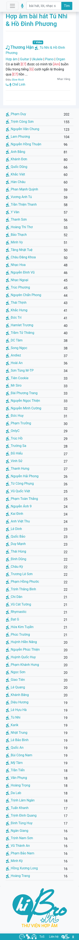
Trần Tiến (15, 770)
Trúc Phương (18, 287)
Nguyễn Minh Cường (23, 408)
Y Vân (12, 212)
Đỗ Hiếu (14, 453)
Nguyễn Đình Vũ (20, 272)
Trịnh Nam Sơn (19, 838)
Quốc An (15, 748)
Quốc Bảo (15, 536)
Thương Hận (20, 47)
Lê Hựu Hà (16, 710)
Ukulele (37, 59)
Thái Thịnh (16, 303)
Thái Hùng (16, 551)
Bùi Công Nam (19, 755)
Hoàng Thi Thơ (19, 227)
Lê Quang (15, 687)
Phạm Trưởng (18, 423)
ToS (41, 936)
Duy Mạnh (16, 544)
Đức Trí (13, 318)
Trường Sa (16, 446)
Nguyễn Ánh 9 (19, 506)
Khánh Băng (17, 695)
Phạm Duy (16, 114)
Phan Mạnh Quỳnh (22, 189)
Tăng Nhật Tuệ (19, 250)
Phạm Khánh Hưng (22, 665)
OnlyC (13, 431)
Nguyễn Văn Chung (22, 129)
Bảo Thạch (16, 235)
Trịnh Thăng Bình (21, 589)
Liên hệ (54, 936)
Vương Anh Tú (19, 197)
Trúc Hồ (14, 438)
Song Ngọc (16, 348)
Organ (60, 59)
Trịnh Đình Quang (21, 815)
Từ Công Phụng (20, 483)
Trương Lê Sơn (19, 574)
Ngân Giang (17, 831)
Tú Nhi (13, 717)
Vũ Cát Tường (18, 604)
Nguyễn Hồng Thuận (23, 144)
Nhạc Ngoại (17, 280)
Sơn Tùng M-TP (20, 370)
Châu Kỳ (14, 567)
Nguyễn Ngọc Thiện (23, 401)
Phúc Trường (18, 635)
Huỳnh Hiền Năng (21, 642)
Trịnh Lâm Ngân (20, 800)
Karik (12, 725)
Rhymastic (16, 612)
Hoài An (14, 363)
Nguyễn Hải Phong (22, 476)
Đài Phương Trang (21, 393)
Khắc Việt (15, 174)
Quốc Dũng (16, 167)
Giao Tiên (15, 680)
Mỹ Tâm (14, 763)
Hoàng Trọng (18, 785)
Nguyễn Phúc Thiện (23, 649)
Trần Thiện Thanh (21, 204)
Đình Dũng (16, 559)
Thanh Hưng (17, 469)
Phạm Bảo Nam (20, 853)
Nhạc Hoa (16, 265)
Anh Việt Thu (18, 521)
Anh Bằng (15, 152)
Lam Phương (18, 137)
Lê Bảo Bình (17, 740)
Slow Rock (18, 79)
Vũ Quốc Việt (18, 491)
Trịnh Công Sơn (20, 122)
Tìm (67, 6)
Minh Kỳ (14, 861)
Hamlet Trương (19, 325)
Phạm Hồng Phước (22, 582)
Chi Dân (14, 597)
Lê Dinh (14, 529)
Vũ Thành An (18, 846)
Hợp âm (11, 59)
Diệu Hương (17, 702)
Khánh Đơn (16, 159)
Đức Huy (15, 416)
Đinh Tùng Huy (19, 823)
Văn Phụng (16, 778)
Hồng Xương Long (22, 868)
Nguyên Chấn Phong (23, 295)
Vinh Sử (14, 461)
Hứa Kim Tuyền (19, 627)
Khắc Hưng (16, 310)
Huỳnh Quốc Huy (21, 657)
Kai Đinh (14, 514)
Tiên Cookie (17, 378)
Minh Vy (14, 242)
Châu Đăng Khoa (21, 257)
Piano (49, 59)
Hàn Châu (15, 182)
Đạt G (12, 619)
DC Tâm (14, 340)
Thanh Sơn (16, 219)
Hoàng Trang (18, 876)
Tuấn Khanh (17, 808)
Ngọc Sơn (15, 672)
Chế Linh (17, 84)
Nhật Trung (16, 733)
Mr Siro (13, 385)
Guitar (24, 59)
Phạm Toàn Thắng (22, 499)
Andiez (13, 355)
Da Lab (13, 793)
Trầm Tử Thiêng (20, 333)
